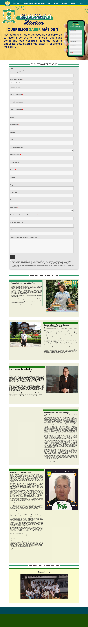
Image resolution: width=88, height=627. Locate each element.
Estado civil (14, 192)
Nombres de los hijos (16, 222)
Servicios (43, 3)
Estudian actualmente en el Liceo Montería (24, 215)
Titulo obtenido (15, 155)
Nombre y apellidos (16, 72)
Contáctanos (73, 3)
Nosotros (19, 3)
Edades (12, 230)
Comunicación (64, 3)
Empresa (12, 177)
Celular (12, 117)
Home (14, 3)
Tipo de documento (16, 79)
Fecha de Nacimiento (17, 102)
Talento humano (28, 3)
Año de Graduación (16, 94)
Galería (49, 3)
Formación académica (17, 147)
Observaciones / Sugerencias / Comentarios (23, 237)
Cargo (12, 185)
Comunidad (55, 3)
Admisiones (37, 3)
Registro (81, 3)
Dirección (13, 132)
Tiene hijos (14, 207)
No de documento (16, 87)
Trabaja (13, 170)
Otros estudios (14, 162)
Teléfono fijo (14, 124)
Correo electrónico (16, 109)
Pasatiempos (14, 200)
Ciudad (12, 139)
